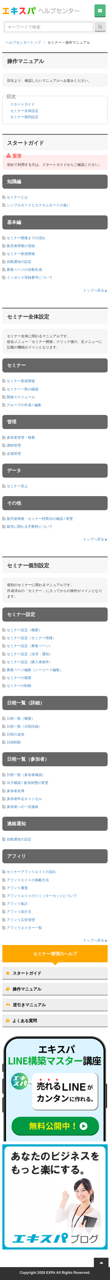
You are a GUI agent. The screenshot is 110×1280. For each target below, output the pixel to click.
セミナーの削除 (19, 686)
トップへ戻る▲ (95, 290)
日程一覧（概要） (21, 718)
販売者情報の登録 (21, 246)
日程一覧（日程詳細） (24, 726)
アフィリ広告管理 (21, 920)
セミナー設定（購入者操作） (30, 662)
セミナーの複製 (19, 678)
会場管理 (14, 454)
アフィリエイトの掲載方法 (28, 880)
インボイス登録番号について (30, 277)
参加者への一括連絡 (22, 807)
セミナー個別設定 (24, 117)
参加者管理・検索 (21, 437)
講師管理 (14, 445)
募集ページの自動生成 (24, 270)
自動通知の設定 (19, 262)
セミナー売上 (17, 486)
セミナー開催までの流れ (26, 238)
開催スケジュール (21, 397)
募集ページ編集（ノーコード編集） (35, 670)
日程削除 (14, 742)
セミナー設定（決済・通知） (30, 654)
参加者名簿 (15, 791)
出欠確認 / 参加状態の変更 (27, 783)
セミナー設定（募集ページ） (30, 646)
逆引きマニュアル (26, 1004)
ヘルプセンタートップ (23, 42)
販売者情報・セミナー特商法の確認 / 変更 (40, 519)
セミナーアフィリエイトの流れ (31, 872)
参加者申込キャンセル (24, 799)
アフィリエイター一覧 (24, 928)
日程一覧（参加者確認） (26, 775)
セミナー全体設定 (24, 111)
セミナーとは (17, 197)
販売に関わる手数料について (30, 527)
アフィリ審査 (17, 888)
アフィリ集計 (17, 904)
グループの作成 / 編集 (24, 405)
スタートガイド (22, 104)
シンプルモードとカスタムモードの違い (38, 205)
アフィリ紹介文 (19, 912)
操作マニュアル (23, 989)
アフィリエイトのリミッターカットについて (42, 896)
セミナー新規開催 (21, 254)
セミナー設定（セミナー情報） (31, 638)
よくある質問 (21, 1020)
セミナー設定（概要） (24, 630)
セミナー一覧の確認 (22, 389)
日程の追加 (15, 734)
